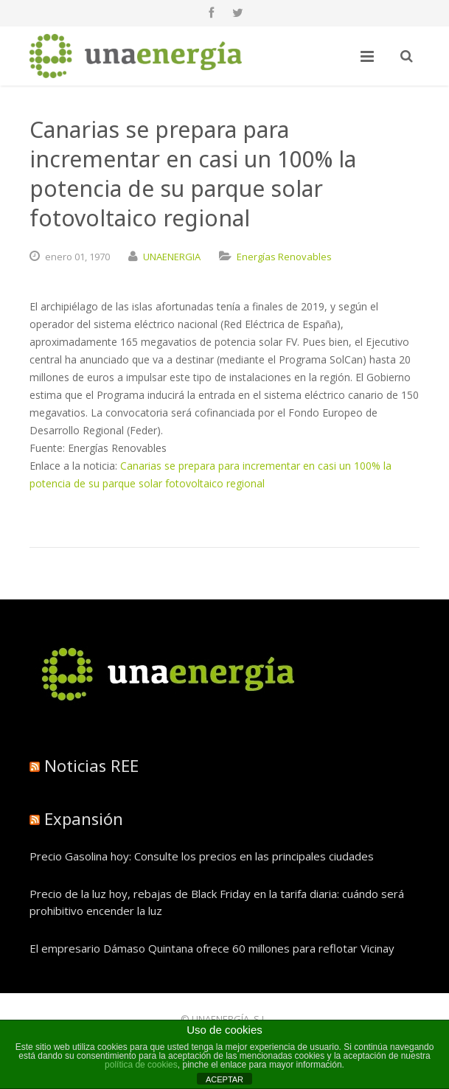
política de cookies (141, 1065)
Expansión (83, 818)
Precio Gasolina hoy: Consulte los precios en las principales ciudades (201, 856)
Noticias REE (91, 765)
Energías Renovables (284, 256)
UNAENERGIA (172, 256)
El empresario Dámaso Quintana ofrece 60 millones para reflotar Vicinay (211, 948)
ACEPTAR (224, 1079)
